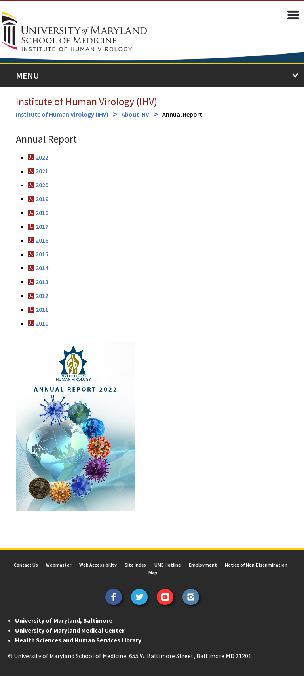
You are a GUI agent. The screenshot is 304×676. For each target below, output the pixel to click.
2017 (42, 226)
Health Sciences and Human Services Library (78, 640)
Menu (27, 75)
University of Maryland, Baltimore (63, 620)
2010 (42, 323)
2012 (42, 295)
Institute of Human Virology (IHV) (86, 101)
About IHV (135, 114)
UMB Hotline (167, 565)
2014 (42, 268)
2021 (42, 171)
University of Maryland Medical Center (69, 630)
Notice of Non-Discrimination (256, 565)
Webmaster (58, 565)
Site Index (135, 565)
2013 (42, 282)
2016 (42, 240)
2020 (42, 185)
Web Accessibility (98, 565)
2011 (42, 309)
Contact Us (26, 565)
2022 (42, 157)
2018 (42, 213)
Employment (203, 565)
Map (152, 573)
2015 (42, 254)
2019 (42, 199)
